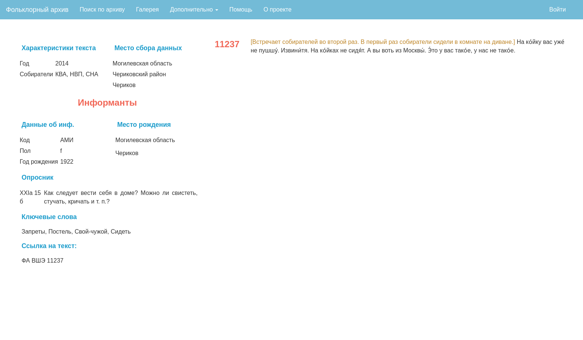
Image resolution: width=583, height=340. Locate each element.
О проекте (278, 9)
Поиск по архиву (102, 9)
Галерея (147, 9)
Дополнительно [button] (194, 9)
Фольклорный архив (37, 9)
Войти (557, 9)
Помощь (240, 9)
